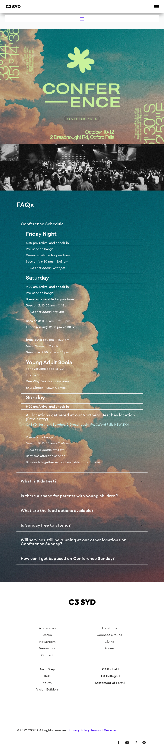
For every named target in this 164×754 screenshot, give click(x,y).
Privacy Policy (80, 730)
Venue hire (47, 648)
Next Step (47, 669)
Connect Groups (109, 635)
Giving (109, 641)
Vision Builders (47, 689)
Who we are (47, 628)
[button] (156, 6)
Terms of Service (103, 730)
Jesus (47, 635)
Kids (47, 676)
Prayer (109, 648)
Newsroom (47, 641)
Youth (47, 683)
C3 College (109, 676)
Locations (109, 628)
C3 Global (109, 669)
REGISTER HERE (82, 118)
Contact (47, 655)
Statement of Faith (109, 683)
